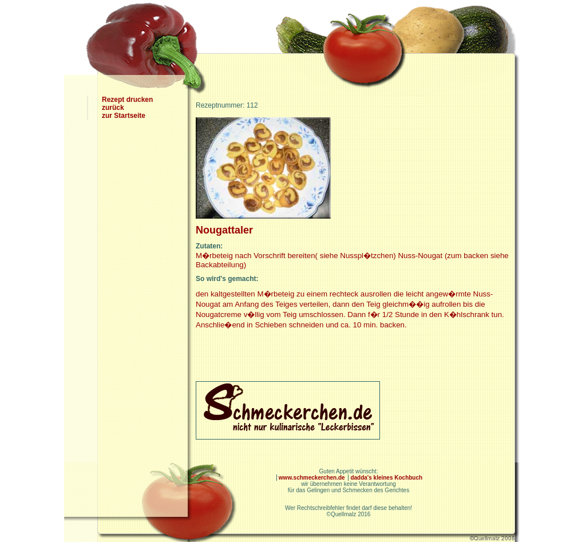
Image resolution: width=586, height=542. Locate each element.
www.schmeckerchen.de (313, 477)
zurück (113, 108)
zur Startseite (123, 116)
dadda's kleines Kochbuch (386, 477)
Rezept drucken (127, 100)
